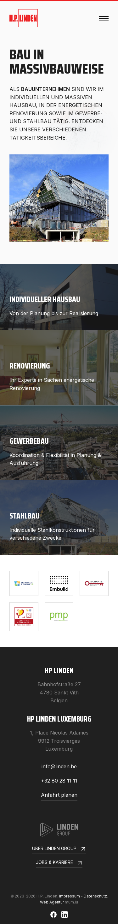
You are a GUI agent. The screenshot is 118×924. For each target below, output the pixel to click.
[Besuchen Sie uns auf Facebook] (53, 914)
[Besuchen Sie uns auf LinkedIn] (64, 914)
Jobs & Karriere (59, 863)
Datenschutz (95, 896)
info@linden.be (59, 767)
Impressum (69, 896)
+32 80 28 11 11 (59, 781)
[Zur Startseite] (23, 18)
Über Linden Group (59, 849)
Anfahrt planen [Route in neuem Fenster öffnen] (59, 795)
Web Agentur (52, 902)
